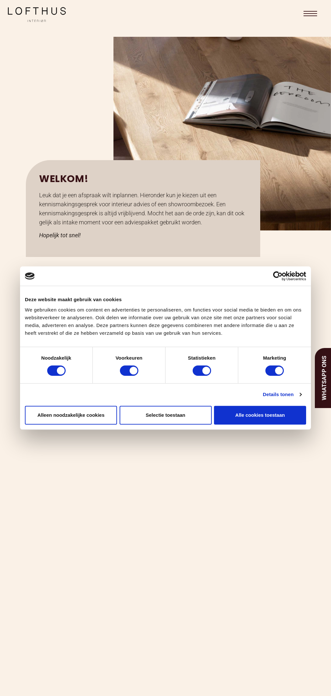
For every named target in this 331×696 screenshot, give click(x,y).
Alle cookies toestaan (260, 415)
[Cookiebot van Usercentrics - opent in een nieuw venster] (278, 276)
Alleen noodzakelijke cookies (71, 415)
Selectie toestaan (166, 415)
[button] (310, 13)
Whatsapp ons (324, 378)
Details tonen (278, 394)
